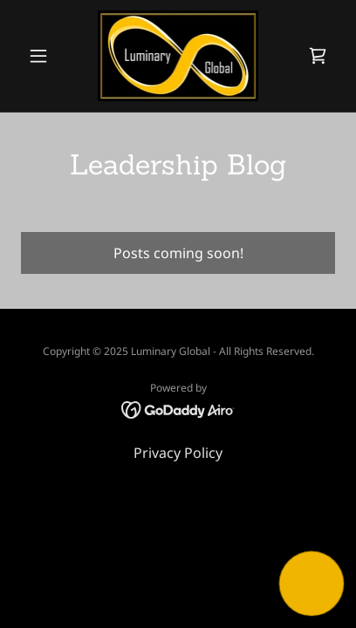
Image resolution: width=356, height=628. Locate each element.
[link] (178, 55)
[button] (44, 55)
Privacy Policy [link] (178, 452)
